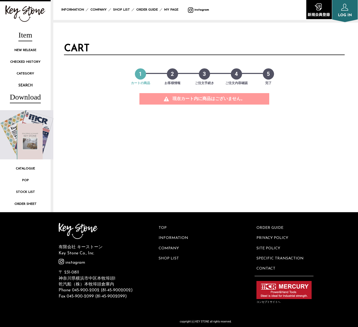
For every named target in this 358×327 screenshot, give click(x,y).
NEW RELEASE (25, 50)
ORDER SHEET (25, 204)
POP (25, 180)
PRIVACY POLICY (273, 236)
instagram (198, 9)
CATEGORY (25, 73)
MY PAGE (174, 9)
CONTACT (266, 263)
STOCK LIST (25, 192)
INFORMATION (72, 9)
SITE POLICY (269, 245)
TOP (163, 227)
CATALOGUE (25, 168)
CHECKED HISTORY (25, 62)
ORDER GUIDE (147, 9)
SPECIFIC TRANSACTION (280, 254)
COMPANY (98, 9)
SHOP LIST (121, 9)
